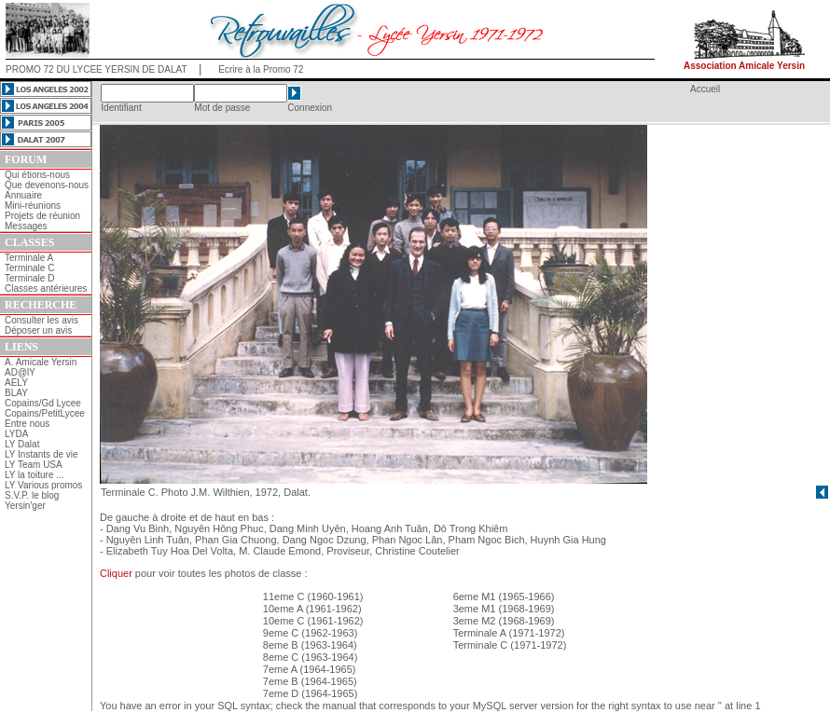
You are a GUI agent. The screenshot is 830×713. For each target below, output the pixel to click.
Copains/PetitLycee (45, 413)
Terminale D (29, 278)
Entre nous (27, 423)
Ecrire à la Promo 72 (260, 69)
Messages (26, 226)
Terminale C (29, 268)
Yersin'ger (25, 505)
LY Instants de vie (41, 454)
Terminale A (29, 258)
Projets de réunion (42, 216)
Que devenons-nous (47, 185)
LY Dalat (22, 444)
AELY (16, 382)
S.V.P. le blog (32, 495)
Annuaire (23, 195)
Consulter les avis (41, 320)
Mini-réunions (33, 205)
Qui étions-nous (37, 175)
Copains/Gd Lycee (43, 403)
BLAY (16, 393)
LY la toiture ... (34, 475)
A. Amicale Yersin (40, 362)
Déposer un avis (38, 330)
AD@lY (20, 372)
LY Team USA (33, 464)
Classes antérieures (46, 288)
